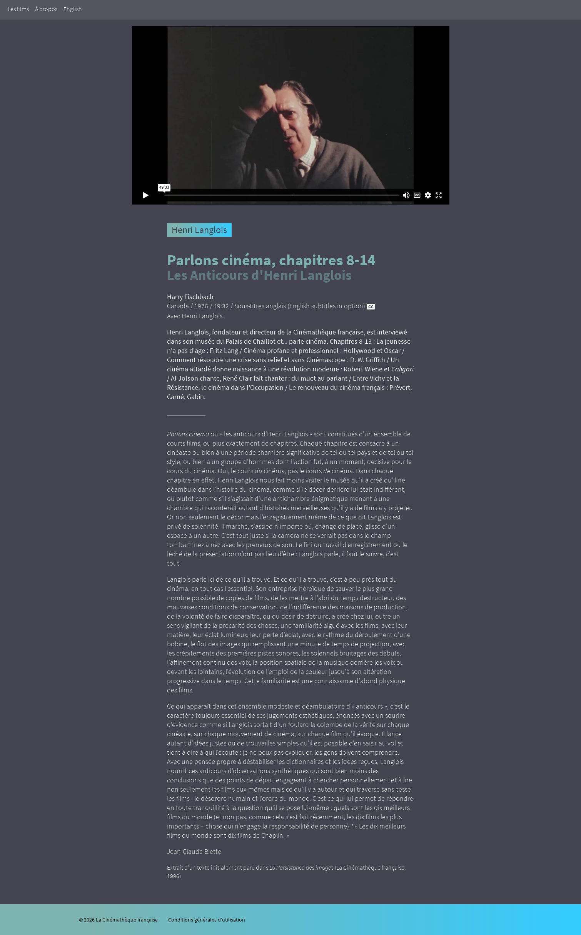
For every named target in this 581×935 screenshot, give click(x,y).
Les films (18, 9)
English (72, 9)
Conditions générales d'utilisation (206, 919)
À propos (46, 9)
